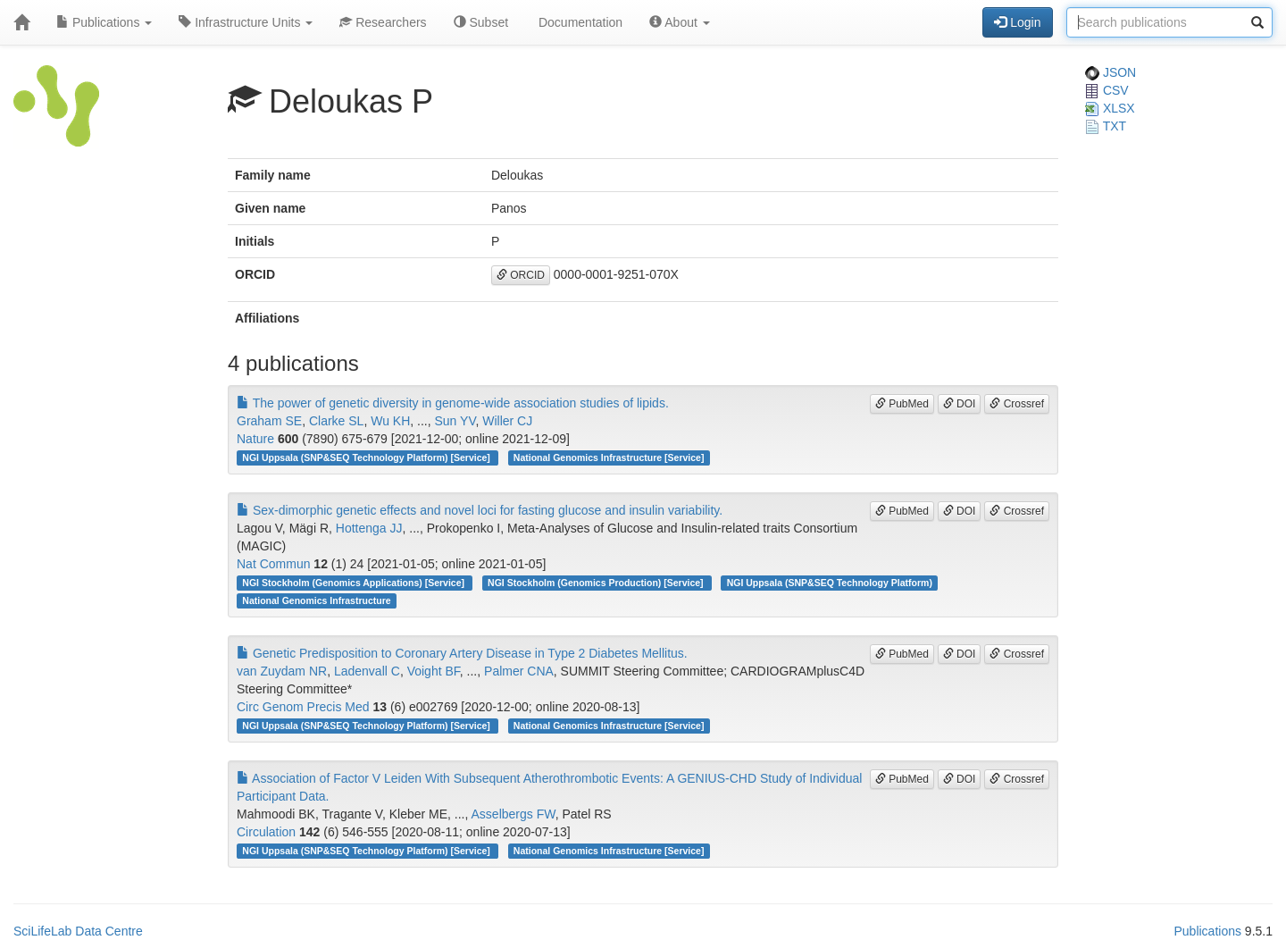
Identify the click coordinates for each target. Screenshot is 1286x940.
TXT (1105, 126)
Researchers (382, 22)
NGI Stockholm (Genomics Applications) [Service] (354, 582)
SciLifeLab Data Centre (78, 931)
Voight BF (433, 671)
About (679, 22)
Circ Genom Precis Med (303, 707)
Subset (481, 22)
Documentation (578, 22)
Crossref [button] (1017, 404)
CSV (1107, 90)
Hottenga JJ (369, 528)
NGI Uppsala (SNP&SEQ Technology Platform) (829, 582)
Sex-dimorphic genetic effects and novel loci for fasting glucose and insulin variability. (479, 510)
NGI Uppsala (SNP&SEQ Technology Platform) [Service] (367, 457)
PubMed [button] (902, 404)
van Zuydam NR (282, 671)
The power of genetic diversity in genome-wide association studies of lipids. (453, 403)
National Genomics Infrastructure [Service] (609, 457)
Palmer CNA (519, 671)
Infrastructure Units (246, 22)
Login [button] (1017, 22)
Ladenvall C (367, 671)
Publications (104, 22)
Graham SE (269, 421)
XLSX (1110, 108)
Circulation (266, 832)
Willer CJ (507, 421)
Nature (255, 439)
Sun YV (455, 421)
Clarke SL (336, 421)
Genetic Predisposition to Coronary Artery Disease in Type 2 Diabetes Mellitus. (462, 653)
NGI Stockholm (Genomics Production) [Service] (597, 582)
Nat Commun (273, 564)
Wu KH (390, 421)
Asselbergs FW (513, 814)
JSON (1110, 72)
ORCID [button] (521, 275)
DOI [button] (959, 404)
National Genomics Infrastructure (316, 600)
